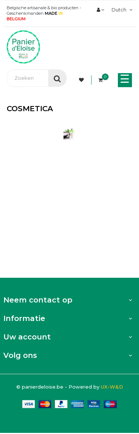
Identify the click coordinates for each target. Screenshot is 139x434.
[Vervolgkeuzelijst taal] (121, 9)
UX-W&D (112, 387)
